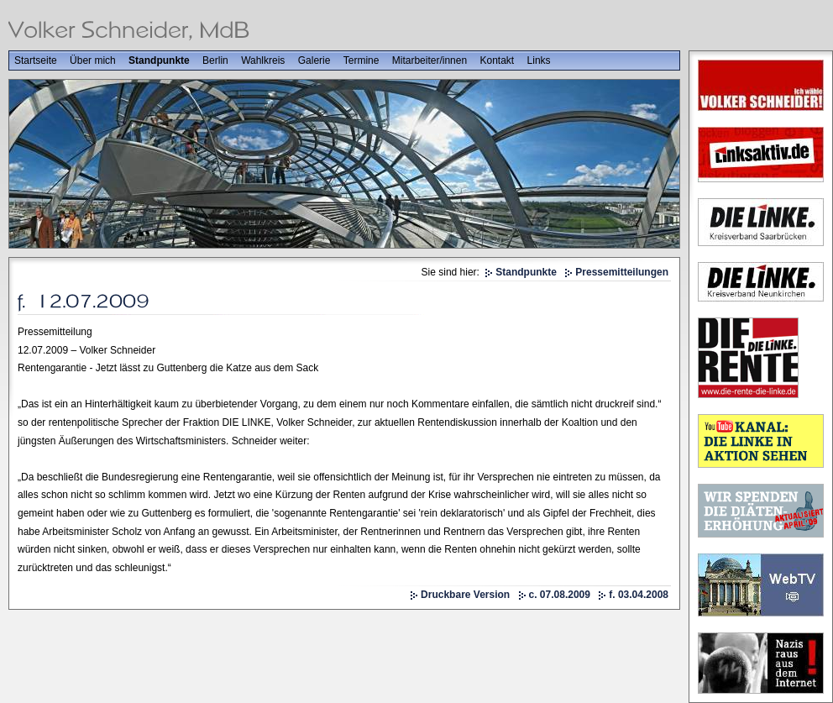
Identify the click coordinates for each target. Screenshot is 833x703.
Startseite (35, 60)
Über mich (93, 60)
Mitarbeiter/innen (429, 60)
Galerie (314, 60)
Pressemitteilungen (621, 272)
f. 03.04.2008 (638, 595)
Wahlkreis (263, 60)
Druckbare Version (465, 595)
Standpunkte (159, 60)
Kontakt (497, 60)
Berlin (215, 60)
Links (539, 60)
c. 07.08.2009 (559, 595)
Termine (361, 60)
